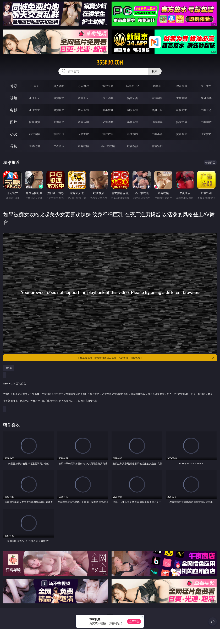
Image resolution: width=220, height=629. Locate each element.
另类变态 (206, 110)
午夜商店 (58, 146)
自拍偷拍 (58, 98)
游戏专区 (107, 86)
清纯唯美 (157, 122)
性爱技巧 (206, 134)
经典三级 (157, 110)
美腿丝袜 (132, 122)
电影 (13, 110)
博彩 (13, 86)
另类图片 (206, 122)
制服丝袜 (132, 110)
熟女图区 (181, 122)
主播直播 (181, 98)
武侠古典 (107, 134)
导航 (13, 146)
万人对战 (83, 86)
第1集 (9, 368)
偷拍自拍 (58, 110)
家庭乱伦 (58, 134)
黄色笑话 (181, 134)
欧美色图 (83, 122)
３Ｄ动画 (107, 98)
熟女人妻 (132, 98)
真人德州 (58, 86)
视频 (13, 98)
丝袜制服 (157, 98)
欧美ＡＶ (83, 98)
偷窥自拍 (34, 122)
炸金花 (157, 86)
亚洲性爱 (34, 110)
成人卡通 (83, 110)
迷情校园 (132, 134)
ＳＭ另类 (206, 98)
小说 (13, 134)
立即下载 (134, 621)
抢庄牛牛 (206, 86)
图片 (13, 122)
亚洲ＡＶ (34, 98)
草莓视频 (83, 146)
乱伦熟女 (181, 110)
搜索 (154, 71)
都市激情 (34, 134)
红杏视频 (132, 146)
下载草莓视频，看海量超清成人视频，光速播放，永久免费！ (146, 358)
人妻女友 (83, 134)
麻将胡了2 (132, 86)
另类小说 (157, 134)
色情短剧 (157, 146)
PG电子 (34, 86)
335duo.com (110, 62)
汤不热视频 (108, 146)
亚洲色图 (58, 122)
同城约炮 (34, 146)
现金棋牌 (181, 86)
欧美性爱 (107, 110)
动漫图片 (107, 122)
